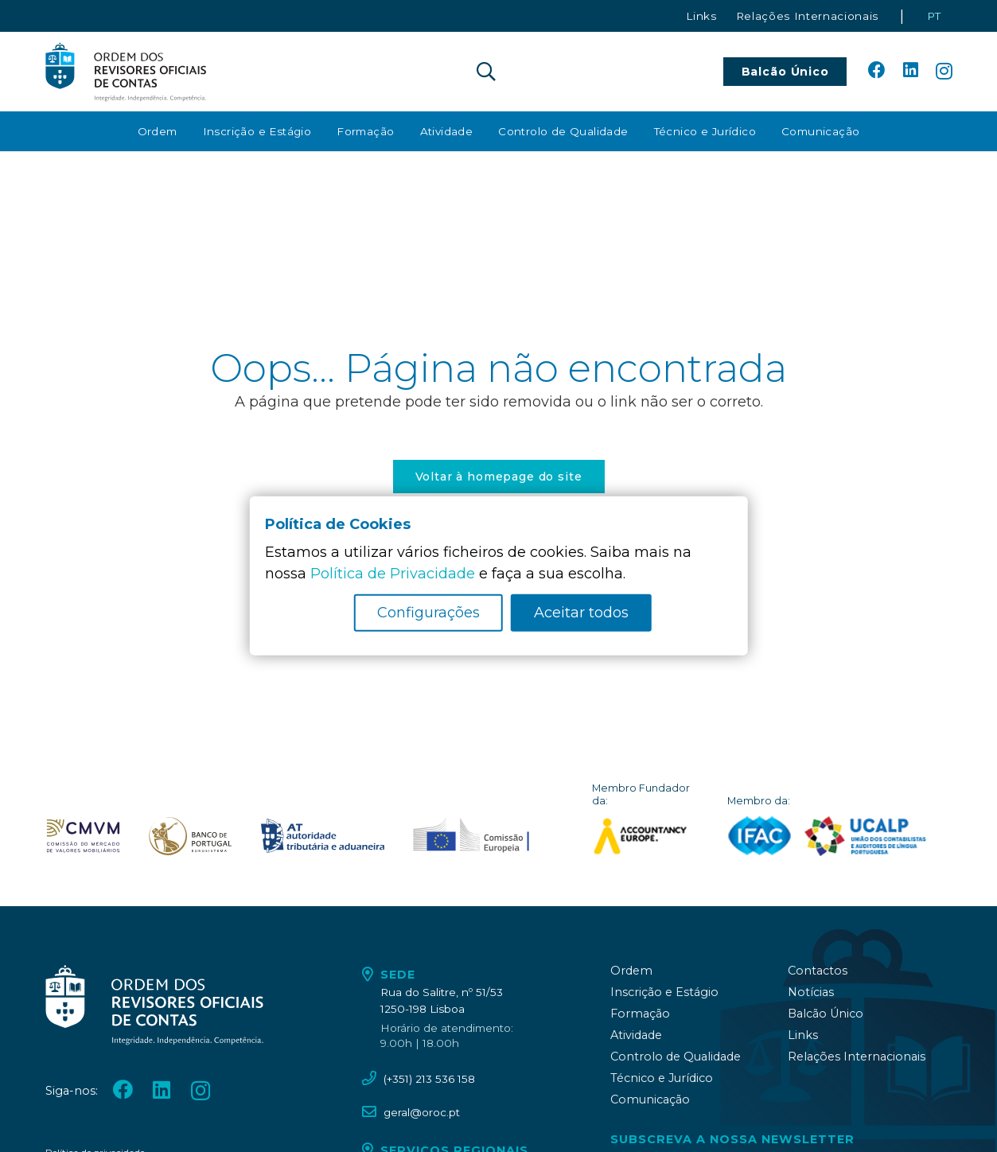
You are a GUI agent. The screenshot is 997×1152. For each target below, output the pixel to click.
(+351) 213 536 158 (429, 1078)
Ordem (631, 970)
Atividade (636, 1035)
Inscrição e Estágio (664, 992)
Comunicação (650, 1099)
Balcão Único (825, 1013)
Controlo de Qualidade (675, 1056)
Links (803, 1035)
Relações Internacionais (856, 1056)
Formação (640, 1013)
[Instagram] (944, 71)
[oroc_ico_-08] (190, 836)
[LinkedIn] (910, 70)
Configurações (428, 612)
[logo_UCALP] (865, 836)
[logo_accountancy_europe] (648, 836)
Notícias (811, 992)
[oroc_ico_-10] (470, 836)
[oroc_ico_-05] (126, 71)
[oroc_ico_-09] (323, 836)
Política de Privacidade (392, 573)
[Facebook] (877, 70)
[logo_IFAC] (759, 836)
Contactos (817, 970)
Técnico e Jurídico (661, 1078)
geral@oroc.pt (422, 1112)
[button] (486, 71)
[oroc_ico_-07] (83, 836)
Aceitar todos (581, 612)
